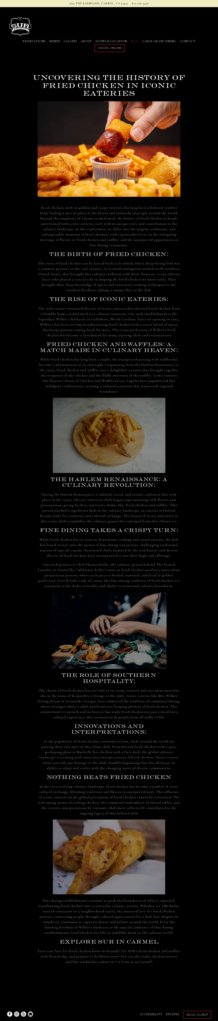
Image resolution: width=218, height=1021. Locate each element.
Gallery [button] (70, 41)
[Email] (30, 1014)
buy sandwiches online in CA (96, 964)
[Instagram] (16, 1014)
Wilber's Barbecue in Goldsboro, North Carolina (96, 321)
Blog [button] (135, 41)
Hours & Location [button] (111, 41)
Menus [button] (54, 41)
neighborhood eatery (98, 913)
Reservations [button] (34, 41)
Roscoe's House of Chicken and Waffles (82, 383)
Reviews (172, 1014)
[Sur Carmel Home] (28, 24)
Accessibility (151, 1014)
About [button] (86, 41)
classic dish (101, 749)
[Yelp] (23, 1014)
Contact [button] (187, 41)
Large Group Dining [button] (159, 41)
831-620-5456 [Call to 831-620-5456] (140, 3)
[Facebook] (9, 1014)
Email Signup (197, 1014)
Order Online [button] (110, 48)
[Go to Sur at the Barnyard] (98, 3)
